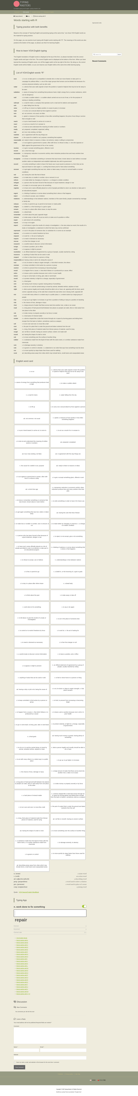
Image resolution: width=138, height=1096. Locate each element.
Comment (16, 1026)
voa (28, 16)
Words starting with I (22, 959)
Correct (16, 926)
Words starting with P (22, 975)
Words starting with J (22, 961)
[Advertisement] (107, 36)
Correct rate (18, 932)
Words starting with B (22, 942)
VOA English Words (21, 938)
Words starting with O (22, 973)
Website (16, 1054)
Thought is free (78, 1091)
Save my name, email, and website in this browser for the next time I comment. (37, 1062)
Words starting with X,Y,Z (23, 994)
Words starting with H (22, 956)
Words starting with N (22, 970)
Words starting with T (22, 984)
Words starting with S (22, 982)
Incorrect (17, 929)
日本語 (92, 1080)
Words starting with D (22, 947)
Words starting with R (40, 16)
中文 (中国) (102, 1080)
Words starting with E (22, 949)
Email (42, 1047)
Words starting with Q (22, 977)
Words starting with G (22, 954)
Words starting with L (22, 966)
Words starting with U (22, 987)
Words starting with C (22, 945)
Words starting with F (22, 952)
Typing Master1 (19, 16)
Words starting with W (22, 991)
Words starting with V (22, 989)
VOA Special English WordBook (29, 892)
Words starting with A (22, 940)
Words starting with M (22, 968)
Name (16, 1047)
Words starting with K (22, 963)
